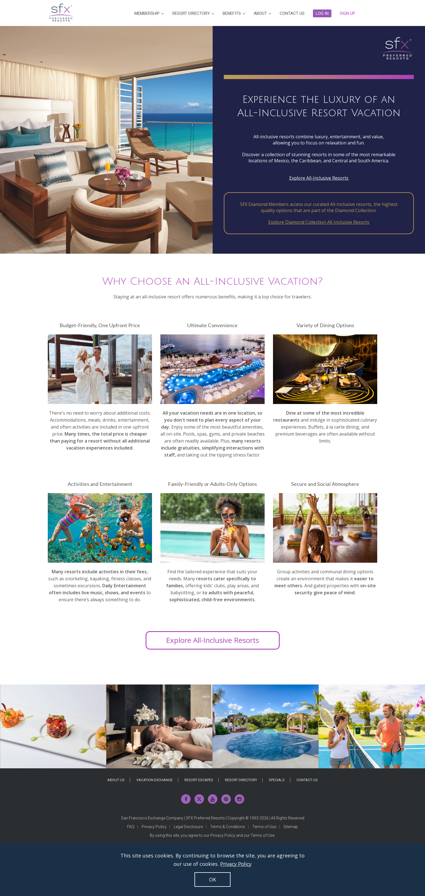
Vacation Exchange (154, 780)
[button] (322, 13)
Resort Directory (241, 780)
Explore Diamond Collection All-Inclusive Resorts (318, 222)
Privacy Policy (154, 826)
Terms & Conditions (227, 826)
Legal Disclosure (188, 826)
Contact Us (307, 780)
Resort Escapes (198, 780)
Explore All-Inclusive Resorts (318, 178)
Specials (277, 780)
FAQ (130, 826)
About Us (116, 780)
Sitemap (290, 826)
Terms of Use (264, 826)
